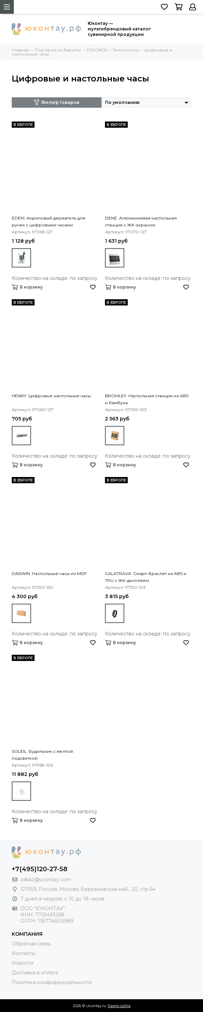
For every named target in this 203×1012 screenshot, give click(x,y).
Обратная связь (31, 944)
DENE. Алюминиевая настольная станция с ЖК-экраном (141, 221)
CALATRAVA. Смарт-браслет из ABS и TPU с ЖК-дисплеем (145, 577)
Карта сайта (119, 1005)
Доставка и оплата (35, 973)
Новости (22, 963)
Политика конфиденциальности (51, 982)
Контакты (23, 953)
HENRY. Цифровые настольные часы (51, 395)
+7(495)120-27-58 (39, 869)
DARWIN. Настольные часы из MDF (49, 573)
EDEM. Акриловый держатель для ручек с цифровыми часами (48, 221)
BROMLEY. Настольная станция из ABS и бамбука (146, 399)
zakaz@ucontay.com (45, 879)
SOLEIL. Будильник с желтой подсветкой (42, 755)
